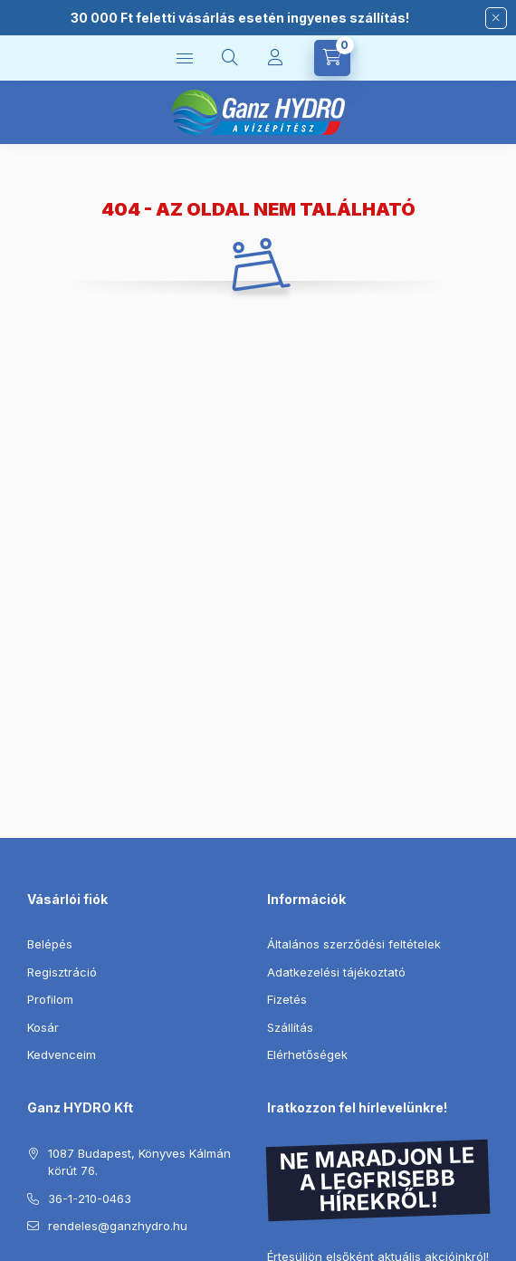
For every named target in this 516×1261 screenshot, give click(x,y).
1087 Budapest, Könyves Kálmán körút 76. (139, 1162)
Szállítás (290, 1027)
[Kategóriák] (185, 58)
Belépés (49, 944)
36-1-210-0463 (89, 1198)
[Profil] (275, 58)
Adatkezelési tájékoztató (336, 972)
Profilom (50, 999)
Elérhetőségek (307, 1054)
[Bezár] (496, 18)
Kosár (43, 1027)
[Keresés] (230, 58)
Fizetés (287, 999)
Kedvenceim (61, 1054)
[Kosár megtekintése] (332, 58)
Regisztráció (62, 972)
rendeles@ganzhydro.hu (117, 1225)
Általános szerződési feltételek (354, 944)
